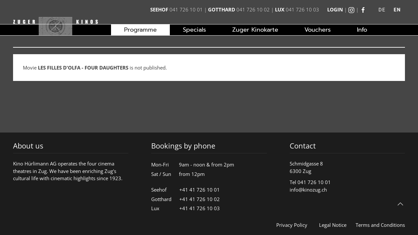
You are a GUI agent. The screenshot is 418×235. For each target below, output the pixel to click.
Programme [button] (140, 29)
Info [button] (362, 29)
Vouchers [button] (317, 29)
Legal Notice (332, 225)
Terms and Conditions (380, 225)
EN (397, 10)
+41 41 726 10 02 (199, 199)
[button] (400, 204)
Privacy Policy (291, 225)
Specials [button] (194, 29)
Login (335, 9)
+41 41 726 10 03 (199, 208)
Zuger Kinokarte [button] (255, 29)
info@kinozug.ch (308, 189)
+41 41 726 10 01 (199, 189)
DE (381, 10)
